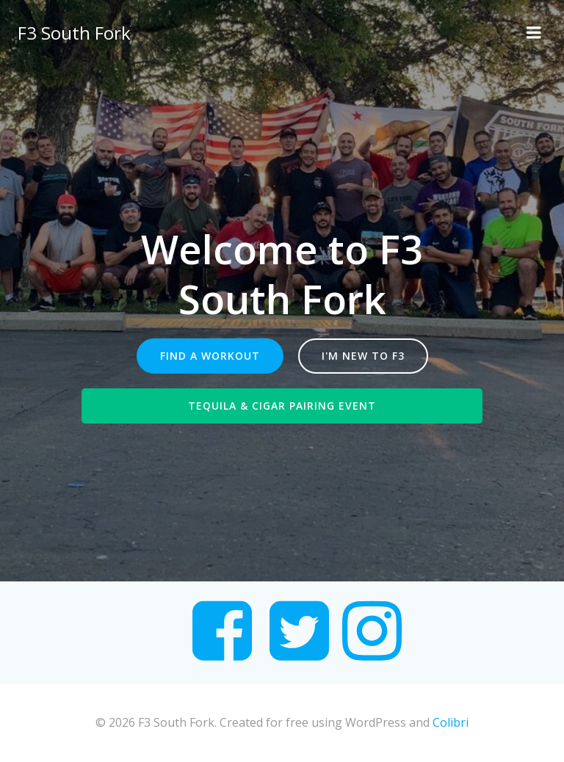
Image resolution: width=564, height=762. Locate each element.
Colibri (451, 722)
